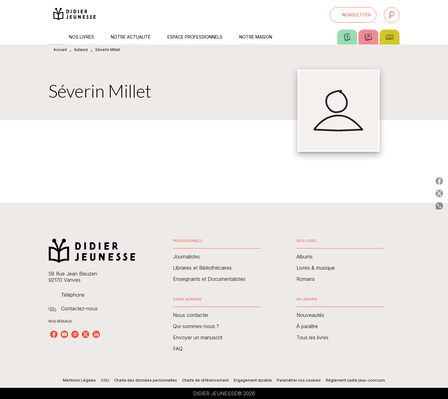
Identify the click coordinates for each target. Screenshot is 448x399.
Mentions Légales (79, 380)
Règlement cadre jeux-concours (355, 380)
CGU (105, 380)
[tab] (56, 37)
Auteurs (81, 49)
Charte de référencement (205, 380)
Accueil (60, 49)
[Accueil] (75, 15)
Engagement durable (253, 380)
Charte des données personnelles (145, 380)
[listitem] (54, 334)
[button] (353, 15)
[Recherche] (391, 15)
